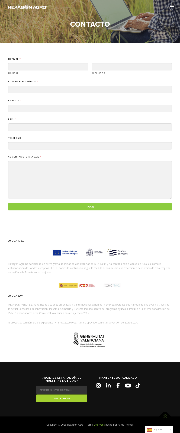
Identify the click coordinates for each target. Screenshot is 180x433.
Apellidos (98, 73)
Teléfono (14, 138)
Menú (172, 6)
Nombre (13, 73)
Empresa (14, 100)
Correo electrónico (23, 81)
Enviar (90, 207)
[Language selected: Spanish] (159, 429)
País (12, 119)
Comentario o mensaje (24, 156)
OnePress (99, 424)
